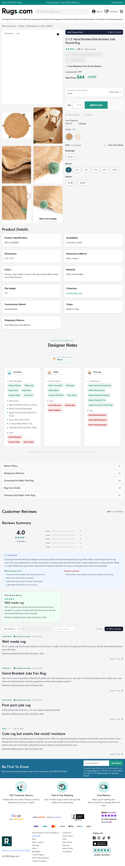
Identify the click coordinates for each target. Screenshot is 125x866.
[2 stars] (43, 629)
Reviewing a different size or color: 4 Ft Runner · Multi (25, 617)
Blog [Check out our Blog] (34, 839)
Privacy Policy (92, 771)
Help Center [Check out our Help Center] (67, 842)
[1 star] (49, 629)
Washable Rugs (29, 19)
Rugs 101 (65, 845)
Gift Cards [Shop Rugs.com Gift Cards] (36, 836)
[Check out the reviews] (102, 851)
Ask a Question (72, 115)
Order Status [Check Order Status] (67, 836)
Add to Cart (96, 105)
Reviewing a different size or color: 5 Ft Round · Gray (22, 749)
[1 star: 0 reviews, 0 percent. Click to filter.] (62, 547)
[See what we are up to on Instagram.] (99, 838)
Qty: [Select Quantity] (69, 105)
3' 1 (77, 170)
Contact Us (66, 833)
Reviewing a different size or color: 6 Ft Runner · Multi (23, 714)
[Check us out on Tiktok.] (103, 838)
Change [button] (82, 123)
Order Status (117, 2)
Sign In (97, 11)
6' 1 (105, 170)
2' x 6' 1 (83, 183)
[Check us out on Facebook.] (94, 838)
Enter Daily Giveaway (40, 858)
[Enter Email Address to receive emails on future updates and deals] (96, 763)
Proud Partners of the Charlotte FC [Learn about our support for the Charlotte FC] (46, 833)
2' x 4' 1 (71, 183)
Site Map (35, 845)
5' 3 (95, 170)
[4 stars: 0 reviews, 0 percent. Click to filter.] (62, 535)
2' (68, 170)
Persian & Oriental (16, 19)
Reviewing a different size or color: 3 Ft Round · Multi (22, 685)
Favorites (111, 11)
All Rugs (5, 19)
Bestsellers (36, 851)
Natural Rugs (41, 19)
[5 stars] (23, 629)
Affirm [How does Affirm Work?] (34, 848)
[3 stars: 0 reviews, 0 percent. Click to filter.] (62, 539)
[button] (58, 34)
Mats (77, 19)
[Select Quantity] (78, 105)
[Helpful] (119, 659)
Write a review (90, 49)
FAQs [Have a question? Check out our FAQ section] (64, 839)
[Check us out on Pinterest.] (108, 838)
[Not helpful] (122, 659)
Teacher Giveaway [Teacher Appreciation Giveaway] (39, 861)
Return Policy (67, 848)
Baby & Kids (62, 19)
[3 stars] (36, 629)
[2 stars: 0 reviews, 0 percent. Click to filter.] (62, 543)
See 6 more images (48, 218)
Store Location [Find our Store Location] (38, 842)
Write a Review (114, 629)
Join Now (116, 763)
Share (87, 115)
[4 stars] (30, 629)
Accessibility (67, 851)
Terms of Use (8, 850)
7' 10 (114, 170)
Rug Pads (71, 19)
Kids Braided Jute (32, 26)
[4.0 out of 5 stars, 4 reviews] (74, 49)
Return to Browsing (9, 26)
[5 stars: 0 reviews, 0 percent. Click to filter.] (62, 531)
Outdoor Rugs (52, 19)
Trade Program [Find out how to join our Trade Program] (38, 855)
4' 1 (86, 170)
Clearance (119, 19)
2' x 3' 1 (71, 157)
